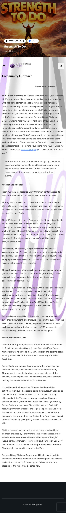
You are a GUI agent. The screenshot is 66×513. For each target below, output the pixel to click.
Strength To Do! (15, 47)
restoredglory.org (29, 149)
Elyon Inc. (39, 504)
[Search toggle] (61, 66)
